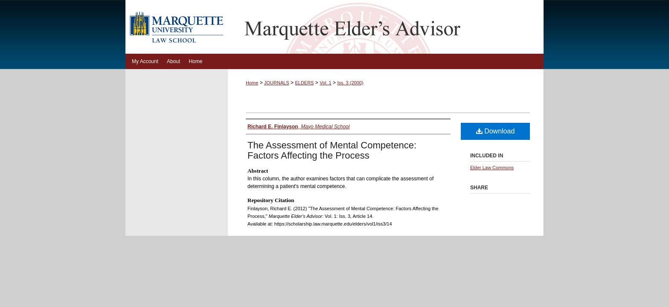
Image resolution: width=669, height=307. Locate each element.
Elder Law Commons (492, 167)
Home (252, 82)
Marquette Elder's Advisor (386, 27)
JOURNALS (276, 82)
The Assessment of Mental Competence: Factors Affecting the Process (331, 150)
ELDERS (304, 82)
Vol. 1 (326, 82)
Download (495, 131)
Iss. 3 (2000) (350, 82)
